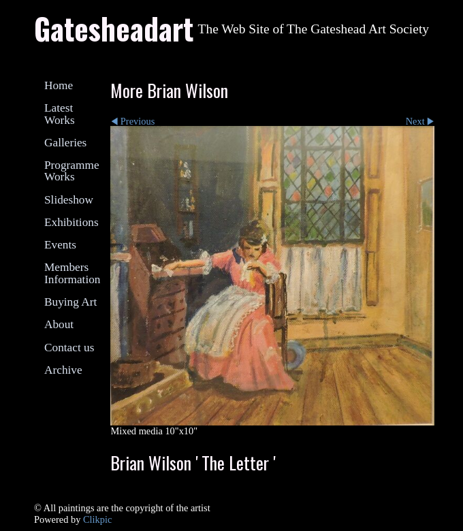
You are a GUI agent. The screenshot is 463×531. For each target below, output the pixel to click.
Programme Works (71, 171)
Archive (63, 370)
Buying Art (70, 301)
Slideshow (68, 199)
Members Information (72, 273)
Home (58, 85)
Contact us (69, 347)
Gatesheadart (113, 28)
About (59, 324)
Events (60, 244)
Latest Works (59, 113)
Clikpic (97, 519)
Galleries (65, 142)
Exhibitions (71, 222)
